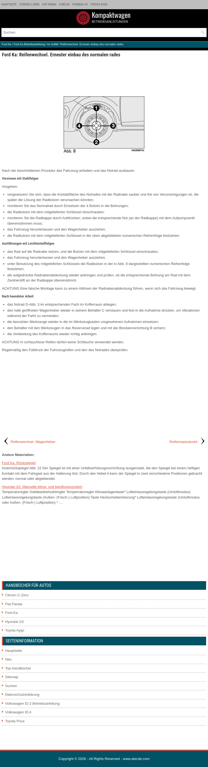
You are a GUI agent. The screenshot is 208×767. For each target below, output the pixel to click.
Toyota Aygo (99, 4)
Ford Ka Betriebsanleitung (29, 44)
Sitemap (11, 677)
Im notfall (52, 44)
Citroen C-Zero (29, 4)
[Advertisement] (104, 76)
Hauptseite (9, 4)
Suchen (11, 686)
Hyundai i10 (79, 4)
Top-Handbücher (18, 668)
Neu (8, 659)
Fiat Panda (49, 4)
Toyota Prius (15, 721)
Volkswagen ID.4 (18, 712)
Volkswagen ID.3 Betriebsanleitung (32, 703)
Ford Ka (64, 4)
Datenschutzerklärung (22, 694)
